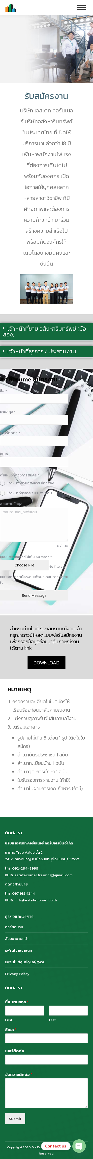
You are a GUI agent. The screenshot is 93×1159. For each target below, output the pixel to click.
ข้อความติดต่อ (18, 1074)
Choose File (24, 565)
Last (52, 1020)
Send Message (34, 595)
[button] (46, 332)
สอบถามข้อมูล (11, 504)
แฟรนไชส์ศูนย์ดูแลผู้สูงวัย (25, 962)
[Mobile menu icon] (81, 7)
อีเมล (4, 454)
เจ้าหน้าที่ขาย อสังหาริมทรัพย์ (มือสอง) (44, 332)
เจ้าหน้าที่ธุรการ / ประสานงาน (41, 351)
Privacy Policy (17, 973)
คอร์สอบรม (14, 927)
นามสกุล (8, 412)
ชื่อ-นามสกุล (17, 1002)
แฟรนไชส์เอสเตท (18, 950)
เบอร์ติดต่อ (10, 433)
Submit (15, 1118)
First (8, 1020)
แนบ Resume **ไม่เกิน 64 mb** (26, 556)
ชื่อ (3, 390)
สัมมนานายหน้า (17, 938)
